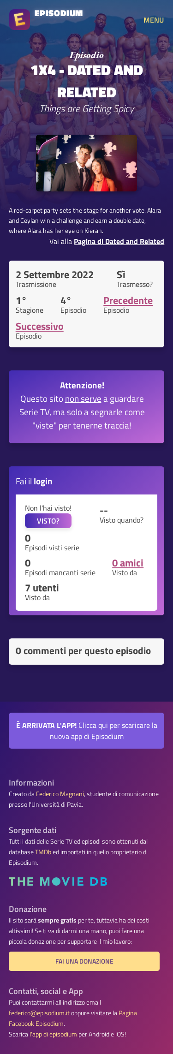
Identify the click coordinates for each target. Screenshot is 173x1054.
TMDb (43, 852)
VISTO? (48, 520)
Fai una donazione (84, 961)
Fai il (34, 481)
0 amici (127, 563)
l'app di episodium (53, 1034)
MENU (153, 19)
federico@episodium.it (39, 1013)
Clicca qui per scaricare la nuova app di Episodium (86, 731)
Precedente (128, 300)
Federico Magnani (60, 794)
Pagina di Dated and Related (119, 241)
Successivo (40, 326)
